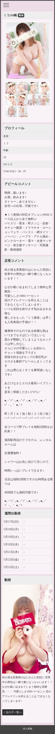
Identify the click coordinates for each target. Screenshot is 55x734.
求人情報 (27, 728)
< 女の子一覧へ (13, 712)
